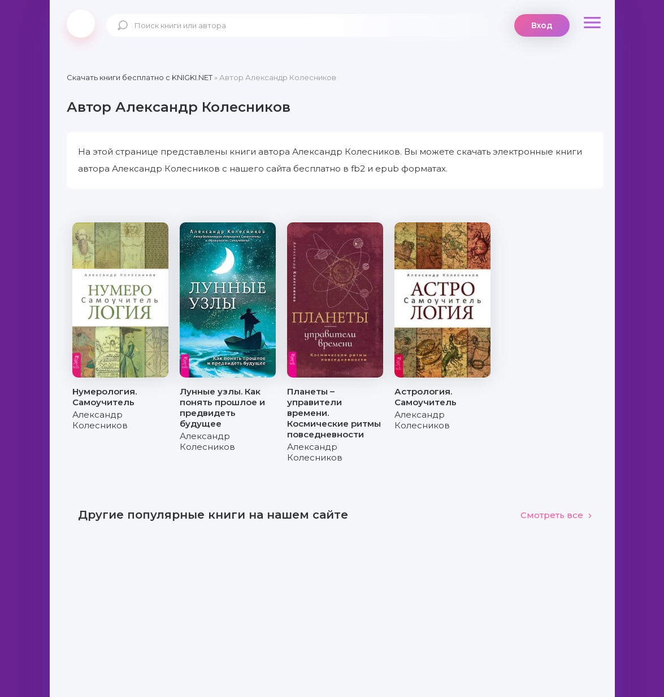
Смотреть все (556, 515)
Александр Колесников (100, 420)
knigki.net (81, 24)
